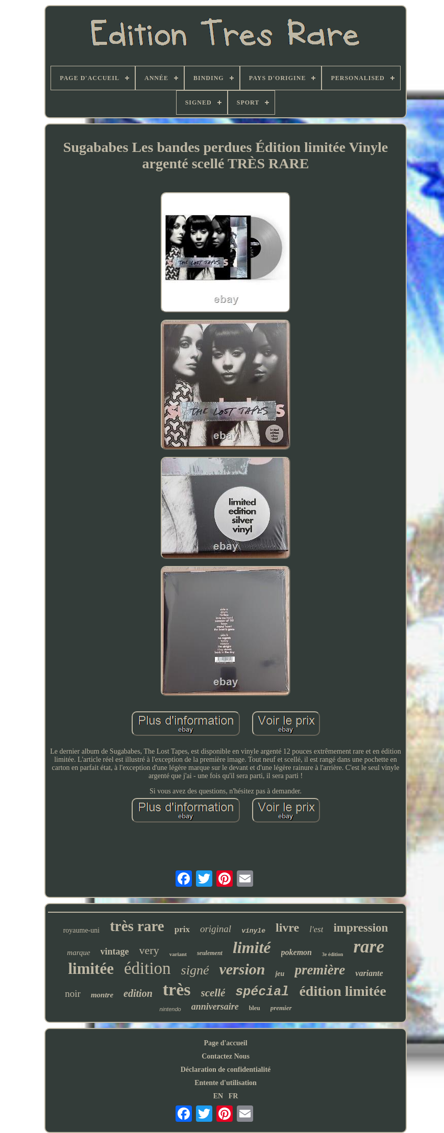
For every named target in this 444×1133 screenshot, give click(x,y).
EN (218, 1096)
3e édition (332, 954)
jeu (279, 973)
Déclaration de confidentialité (226, 1069)
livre (287, 927)
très (177, 989)
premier (281, 1008)
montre (102, 995)
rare (368, 947)
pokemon (296, 952)
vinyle (253, 931)
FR (233, 1096)
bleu (254, 1008)
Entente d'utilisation (225, 1083)
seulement (210, 953)
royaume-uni (81, 930)
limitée (91, 968)
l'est (316, 929)
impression (360, 927)
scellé (213, 993)
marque (78, 952)
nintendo (170, 1009)
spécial (262, 992)
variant (178, 954)
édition (147, 968)
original (215, 928)
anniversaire (215, 1006)
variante (369, 973)
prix (182, 929)
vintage (115, 951)
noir (73, 993)
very (149, 950)
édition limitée (342, 991)
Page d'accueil (225, 1043)
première (319, 969)
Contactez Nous (226, 1056)
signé (195, 970)
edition (138, 993)
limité (252, 947)
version (242, 969)
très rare (137, 926)
